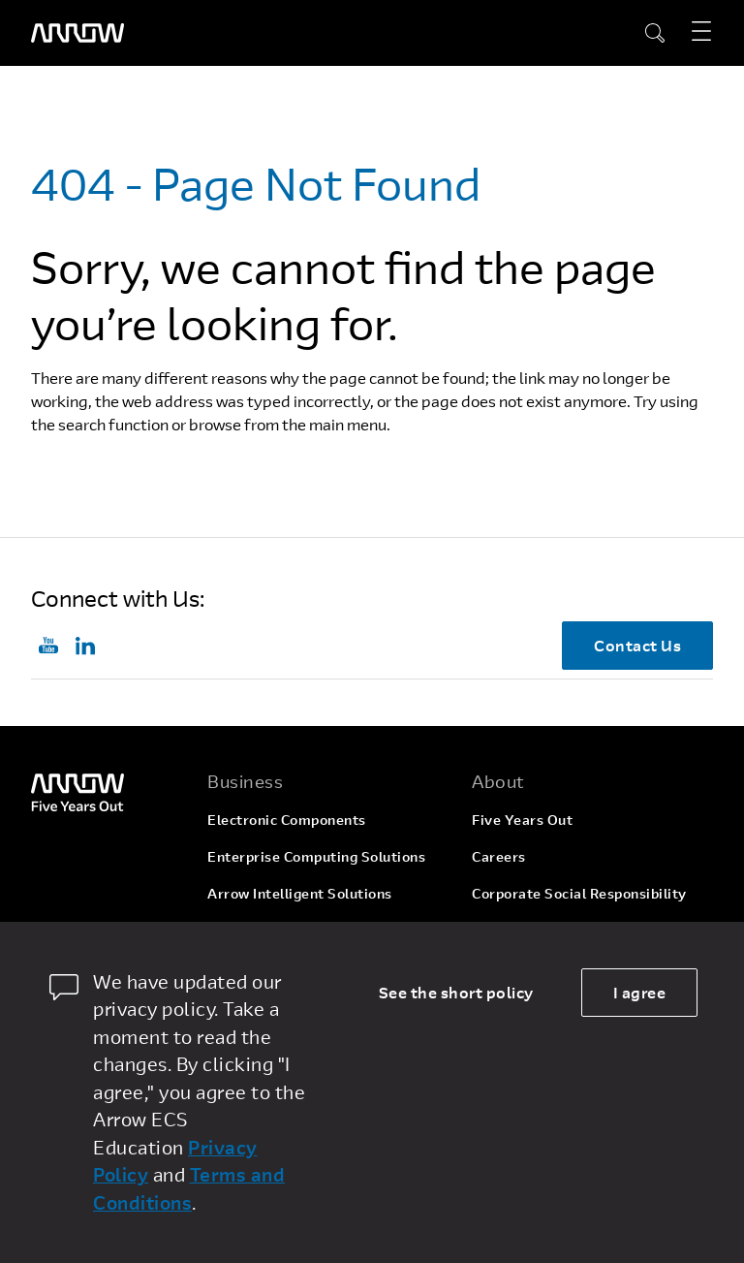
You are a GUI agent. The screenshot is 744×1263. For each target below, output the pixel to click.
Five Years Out (522, 819)
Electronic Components (286, 819)
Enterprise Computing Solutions (316, 856)
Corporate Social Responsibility (579, 893)
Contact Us (637, 645)
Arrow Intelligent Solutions (299, 893)
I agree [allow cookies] (639, 992)
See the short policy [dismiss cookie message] (456, 992)
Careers (499, 856)
